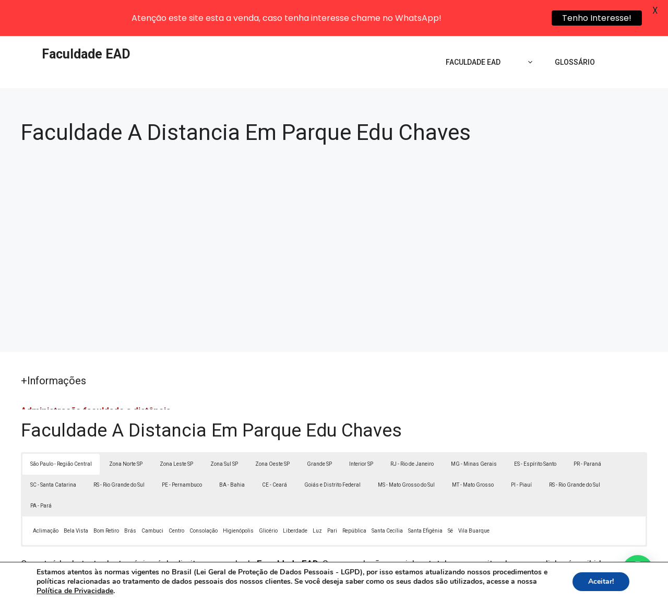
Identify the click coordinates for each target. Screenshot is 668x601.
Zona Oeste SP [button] (272, 429)
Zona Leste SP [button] (176, 429)
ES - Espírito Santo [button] (535, 429)
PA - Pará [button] (41, 471)
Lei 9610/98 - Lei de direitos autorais (448, 542)
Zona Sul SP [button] (224, 429)
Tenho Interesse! (596, 18)
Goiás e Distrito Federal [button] (332, 450)
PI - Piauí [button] (521, 450)
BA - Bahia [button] (232, 450)
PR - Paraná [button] (587, 429)
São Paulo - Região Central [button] (61, 429)
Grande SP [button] (319, 429)
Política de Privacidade (406, 586)
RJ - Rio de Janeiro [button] (412, 429)
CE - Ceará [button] (274, 450)
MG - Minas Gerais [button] (474, 429)
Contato (526, 586)
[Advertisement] (334, 208)
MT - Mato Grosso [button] (473, 450)
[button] (637, 570)
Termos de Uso (478, 586)
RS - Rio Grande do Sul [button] (119, 450)
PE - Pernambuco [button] (182, 450)
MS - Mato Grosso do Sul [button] (406, 450)
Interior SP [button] (361, 429)
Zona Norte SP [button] (125, 429)
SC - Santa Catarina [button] (53, 450)
